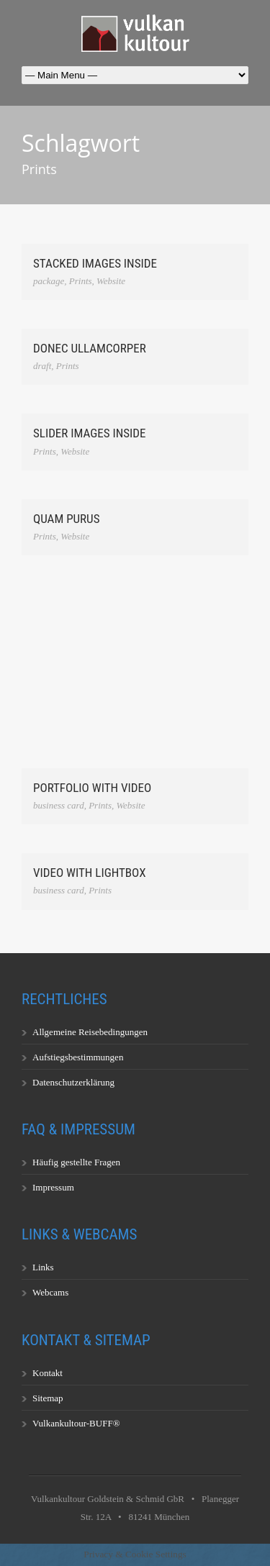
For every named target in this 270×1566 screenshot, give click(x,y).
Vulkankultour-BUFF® (76, 1423)
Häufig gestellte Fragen (76, 1162)
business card (58, 805)
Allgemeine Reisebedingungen (90, 1031)
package (48, 281)
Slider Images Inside (89, 433)
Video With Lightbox (89, 872)
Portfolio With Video (92, 787)
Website (110, 281)
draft (42, 365)
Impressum (53, 1187)
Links (43, 1267)
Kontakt (47, 1372)
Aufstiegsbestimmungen (77, 1057)
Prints (80, 281)
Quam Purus (66, 518)
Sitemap (47, 1398)
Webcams (50, 1292)
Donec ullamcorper (89, 348)
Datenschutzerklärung (73, 1082)
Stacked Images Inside (95, 263)
